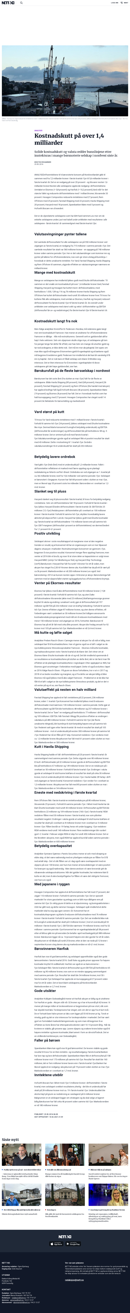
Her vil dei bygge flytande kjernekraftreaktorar (21, 1210)
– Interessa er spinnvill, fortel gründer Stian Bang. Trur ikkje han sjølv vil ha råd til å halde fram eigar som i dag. (20, 1176)
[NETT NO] (10, 2)
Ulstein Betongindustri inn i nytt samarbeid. (19, 1214)
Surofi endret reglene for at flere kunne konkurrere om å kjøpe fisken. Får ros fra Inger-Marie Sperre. (108, 1176)
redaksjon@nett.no (19, 1298)
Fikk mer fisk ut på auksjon (100, 1170)
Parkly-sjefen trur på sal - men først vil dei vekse (21, 1170)
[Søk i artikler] (21, 2)
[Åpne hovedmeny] (124, 2)
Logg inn (114, 3)
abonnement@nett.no (21, 1302)
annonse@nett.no (17, 1300)
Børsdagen (50, 1210)
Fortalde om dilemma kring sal (58, 1170)
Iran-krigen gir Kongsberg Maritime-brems (107, 1210)
